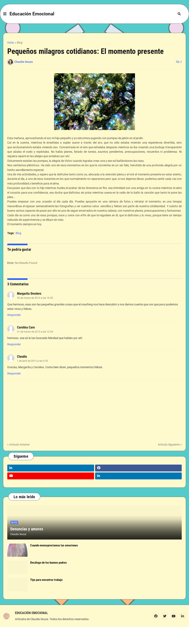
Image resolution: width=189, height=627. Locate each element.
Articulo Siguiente (169, 444)
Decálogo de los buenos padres (48, 562)
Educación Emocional (32, 14)
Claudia (22, 356)
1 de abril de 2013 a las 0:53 (32, 360)
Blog (19, 42)
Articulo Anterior (19, 444)
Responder (14, 315)
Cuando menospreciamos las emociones (54, 545)
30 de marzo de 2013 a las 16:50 (35, 297)
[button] (5, 14)
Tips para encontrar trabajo (46, 580)
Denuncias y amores (26, 529)
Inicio (10, 42)
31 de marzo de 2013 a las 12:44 (35, 331)
